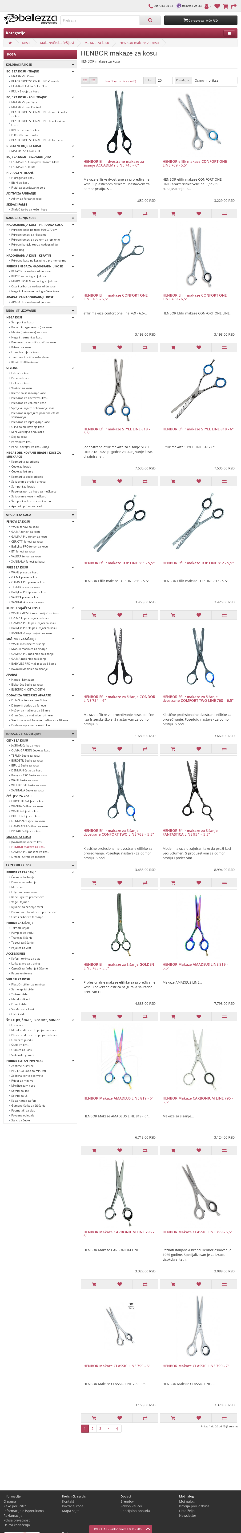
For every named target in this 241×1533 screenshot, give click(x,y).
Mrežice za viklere (23, 1086)
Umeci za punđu (21, 1040)
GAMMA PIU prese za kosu (28, 582)
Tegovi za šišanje (22, 943)
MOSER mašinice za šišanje (29, 649)
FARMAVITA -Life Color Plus (29, 86)
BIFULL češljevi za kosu (26, 816)
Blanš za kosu (20, 183)
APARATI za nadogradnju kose (31, 302)
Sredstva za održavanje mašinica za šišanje (39, 720)
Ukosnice (17, 1025)
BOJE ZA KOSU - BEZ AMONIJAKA (40, 157)
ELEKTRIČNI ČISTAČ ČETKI (28, 689)
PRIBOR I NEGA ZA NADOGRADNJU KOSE (40, 266)
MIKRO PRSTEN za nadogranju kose (34, 281)
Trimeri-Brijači (20, 928)
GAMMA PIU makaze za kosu (30, 852)
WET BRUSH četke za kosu (28, 785)
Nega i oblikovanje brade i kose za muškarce (40, 455)
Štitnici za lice (20, 1091)
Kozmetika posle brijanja (27, 477)
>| (117, 1428)
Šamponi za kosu (22, 322)
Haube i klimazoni (23, 680)
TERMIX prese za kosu (25, 587)
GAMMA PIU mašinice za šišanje (32, 654)
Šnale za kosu (20, 1045)
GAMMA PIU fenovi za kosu (29, 537)
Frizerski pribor (39, 865)
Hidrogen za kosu (22, 178)
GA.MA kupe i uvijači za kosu (29, 618)
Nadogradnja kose (39, 218)
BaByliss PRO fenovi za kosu (29, 546)
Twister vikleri (20, 994)
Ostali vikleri (19, 1014)
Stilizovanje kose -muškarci (29, 496)
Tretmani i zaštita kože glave (30, 357)
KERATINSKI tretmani (25, 362)
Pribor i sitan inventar (40, 1061)
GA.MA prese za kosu (25, 577)
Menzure (17, 887)
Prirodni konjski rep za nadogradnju (34, 244)
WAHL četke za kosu (24, 780)
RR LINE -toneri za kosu (26, 130)
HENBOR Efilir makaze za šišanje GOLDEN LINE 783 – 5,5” (119, 966)
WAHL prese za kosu (24, 572)
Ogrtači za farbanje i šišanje (29, 968)
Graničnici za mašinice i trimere (32, 715)
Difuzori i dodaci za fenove (28, 705)
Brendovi (127, 1501)
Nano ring (17, 250)
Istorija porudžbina (194, 1506)
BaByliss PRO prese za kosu (29, 592)
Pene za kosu (19, 378)
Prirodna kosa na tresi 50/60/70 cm (34, 230)
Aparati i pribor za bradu (27, 506)
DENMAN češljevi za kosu (28, 821)
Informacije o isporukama (24, 1511)
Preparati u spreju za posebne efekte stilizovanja (35, 415)
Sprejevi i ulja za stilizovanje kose (33, 408)
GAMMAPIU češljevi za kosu (29, 826)
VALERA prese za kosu (25, 597)
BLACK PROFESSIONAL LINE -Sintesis (35, 81)
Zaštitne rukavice (22, 1066)
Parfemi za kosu (21, 442)
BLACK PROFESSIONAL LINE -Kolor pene (37, 140)
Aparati (40, 675)
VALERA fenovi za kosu (26, 556)
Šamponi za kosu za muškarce (31, 501)
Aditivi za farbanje (40, 193)
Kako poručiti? (15, 1506)
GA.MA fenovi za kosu (25, 532)
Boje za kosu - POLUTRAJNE (40, 97)
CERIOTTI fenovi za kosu (27, 542)
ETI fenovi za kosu (23, 551)
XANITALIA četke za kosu (27, 790)
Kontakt (68, 1501)
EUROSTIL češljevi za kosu (28, 801)
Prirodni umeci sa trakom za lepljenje (35, 240)
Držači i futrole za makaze (28, 857)
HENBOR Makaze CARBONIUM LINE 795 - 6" (119, 1234)
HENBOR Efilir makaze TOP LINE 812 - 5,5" (198, 562)
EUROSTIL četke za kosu (27, 761)
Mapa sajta (71, 1511)
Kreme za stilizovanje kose (28, 393)
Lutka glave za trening (25, 963)
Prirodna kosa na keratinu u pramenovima (38, 260)
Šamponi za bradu (23, 486)
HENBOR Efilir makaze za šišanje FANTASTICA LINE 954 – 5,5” (190, 832)
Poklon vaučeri (131, 1506)
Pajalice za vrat (21, 948)
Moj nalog (187, 1501)
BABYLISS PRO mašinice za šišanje (33, 664)
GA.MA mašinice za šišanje (29, 659)
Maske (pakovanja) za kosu (29, 332)
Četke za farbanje (22, 877)
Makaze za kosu (96, 42)
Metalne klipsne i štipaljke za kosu (33, 1030)
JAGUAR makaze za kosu (27, 842)
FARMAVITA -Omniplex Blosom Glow (35, 162)
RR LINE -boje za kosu (25, 91)
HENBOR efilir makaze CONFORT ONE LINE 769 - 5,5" (195, 163)
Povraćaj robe (73, 1506)
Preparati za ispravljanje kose (30, 422)
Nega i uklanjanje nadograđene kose (35, 291)
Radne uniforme (21, 973)
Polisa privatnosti (17, 1520)
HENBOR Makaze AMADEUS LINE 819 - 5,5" (195, 966)
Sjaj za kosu (19, 437)
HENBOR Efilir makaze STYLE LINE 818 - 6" (198, 429)
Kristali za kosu (21, 347)
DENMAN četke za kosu (26, 770)
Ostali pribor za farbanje (27, 917)
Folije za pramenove (24, 892)
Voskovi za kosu (21, 388)
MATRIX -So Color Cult (25, 151)
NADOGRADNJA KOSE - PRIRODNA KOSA (40, 225)
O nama (10, 1501)
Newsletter (187, 1515)
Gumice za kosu (21, 1050)
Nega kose (40, 317)
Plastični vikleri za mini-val (28, 984)
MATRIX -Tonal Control (26, 107)
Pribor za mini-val (22, 1081)
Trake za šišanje (21, 938)
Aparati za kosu (39, 515)
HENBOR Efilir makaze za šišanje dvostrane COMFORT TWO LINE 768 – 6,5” (198, 698)
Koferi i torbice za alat (25, 959)
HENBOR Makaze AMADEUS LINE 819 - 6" (118, 1098)
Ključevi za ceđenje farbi (27, 907)
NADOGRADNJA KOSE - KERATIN (40, 256)
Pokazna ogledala (22, 1115)
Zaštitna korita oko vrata (27, 1076)
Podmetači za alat (23, 1110)
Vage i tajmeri (20, 902)
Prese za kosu (40, 567)
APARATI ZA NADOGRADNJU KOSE (40, 297)
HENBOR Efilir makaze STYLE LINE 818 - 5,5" (117, 431)
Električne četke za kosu (27, 685)
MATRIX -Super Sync (24, 102)
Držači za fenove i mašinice (29, 700)
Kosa (26, 42)
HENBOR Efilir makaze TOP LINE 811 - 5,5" (119, 562)
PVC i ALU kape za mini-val (28, 1071)
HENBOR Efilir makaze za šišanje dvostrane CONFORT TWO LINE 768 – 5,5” (119, 832)
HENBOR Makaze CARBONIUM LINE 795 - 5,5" (198, 1100)
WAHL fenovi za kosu (25, 527)
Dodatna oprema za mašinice (30, 725)
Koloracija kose (39, 65)
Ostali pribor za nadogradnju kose (33, 286)
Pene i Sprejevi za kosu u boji (30, 447)
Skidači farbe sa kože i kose (29, 209)
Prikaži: (149, 80)
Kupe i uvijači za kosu (40, 608)
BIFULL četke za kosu (25, 765)
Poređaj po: (183, 80)
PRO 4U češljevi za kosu (26, 831)
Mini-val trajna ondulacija (27, 432)
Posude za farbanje (23, 882)
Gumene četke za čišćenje (28, 1106)
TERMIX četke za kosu (25, 756)
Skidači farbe (40, 205)
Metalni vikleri (20, 999)
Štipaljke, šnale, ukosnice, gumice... (40, 1020)
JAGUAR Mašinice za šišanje (29, 669)
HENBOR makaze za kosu (139, 42)
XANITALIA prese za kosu (27, 602)
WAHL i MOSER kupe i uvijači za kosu (35, 613)
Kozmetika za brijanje (25, 462)
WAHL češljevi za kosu (25, 811)
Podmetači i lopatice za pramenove (34, 912)
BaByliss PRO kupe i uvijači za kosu (33, 628)
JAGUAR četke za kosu (25, 745)
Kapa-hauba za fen (23, 1101)
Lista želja (187, 1511)
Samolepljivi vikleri (23, 989)
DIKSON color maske (24, 135)
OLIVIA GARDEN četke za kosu (30, 750)
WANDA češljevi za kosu (27, 806)
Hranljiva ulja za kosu (25, 352)
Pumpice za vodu (22, 933)
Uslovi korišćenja (17, 1525)
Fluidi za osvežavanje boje (28, 188)
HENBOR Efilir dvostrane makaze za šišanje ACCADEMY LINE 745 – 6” (114, 163)
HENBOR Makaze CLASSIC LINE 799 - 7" (196, 1365)
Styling (40, 368)
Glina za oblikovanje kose (27, 427)
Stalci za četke (20, 1120)
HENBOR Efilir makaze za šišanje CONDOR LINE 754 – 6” (119, 698)
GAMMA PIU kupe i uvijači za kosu (33, 623)
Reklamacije (13, 1515)
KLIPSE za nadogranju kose (28, 276)
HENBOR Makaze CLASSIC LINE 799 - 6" (117, 1365)
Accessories (40, 954)
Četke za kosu (40, 741)
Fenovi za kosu (40, 522)
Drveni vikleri (19, 1004)
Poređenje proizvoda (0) (120, 81)
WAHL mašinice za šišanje (28, 644)
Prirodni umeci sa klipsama (29, 235)
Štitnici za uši (19, 1096)
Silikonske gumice (23, 1055)
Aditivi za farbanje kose (26, 199)
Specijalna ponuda (135, 1511)
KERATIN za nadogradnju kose (31, 271)
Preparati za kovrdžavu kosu (29, 398)
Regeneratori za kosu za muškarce (33, 491)
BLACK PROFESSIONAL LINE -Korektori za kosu (38, 123)
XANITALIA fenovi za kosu (27, 562)
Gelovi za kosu (20, 383)
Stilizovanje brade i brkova (28, 482)
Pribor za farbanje (40, 872)
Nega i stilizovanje (39, 311)
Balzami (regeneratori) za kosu (31, 327)
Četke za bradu (21, 467)
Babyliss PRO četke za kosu (29, 775)
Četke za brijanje (22, 471)
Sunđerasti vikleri (22, 1009)
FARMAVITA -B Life (23, 167)
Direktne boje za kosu (40, 146)
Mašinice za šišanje (40, 639)
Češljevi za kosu (40, 796)
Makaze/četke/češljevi (57, 42)
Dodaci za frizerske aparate (40, 695)
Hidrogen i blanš (40, 173)
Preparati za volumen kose (28, 403)
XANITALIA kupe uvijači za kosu (31, 633)
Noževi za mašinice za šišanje (30, 710)
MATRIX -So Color (22, 76)
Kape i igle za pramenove (27, 897)
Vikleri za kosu (40, 979)
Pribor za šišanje (40, 923)
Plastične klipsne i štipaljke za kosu (33, 1035)
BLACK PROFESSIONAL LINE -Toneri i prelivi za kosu (39, 114)
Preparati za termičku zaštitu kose (33, 342)
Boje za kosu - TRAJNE (40, 71)
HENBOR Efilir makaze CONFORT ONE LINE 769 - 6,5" (116, 297)
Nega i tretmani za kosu (26, 337)
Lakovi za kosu (20, 373)
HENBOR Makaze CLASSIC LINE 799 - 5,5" (198, 1232)
